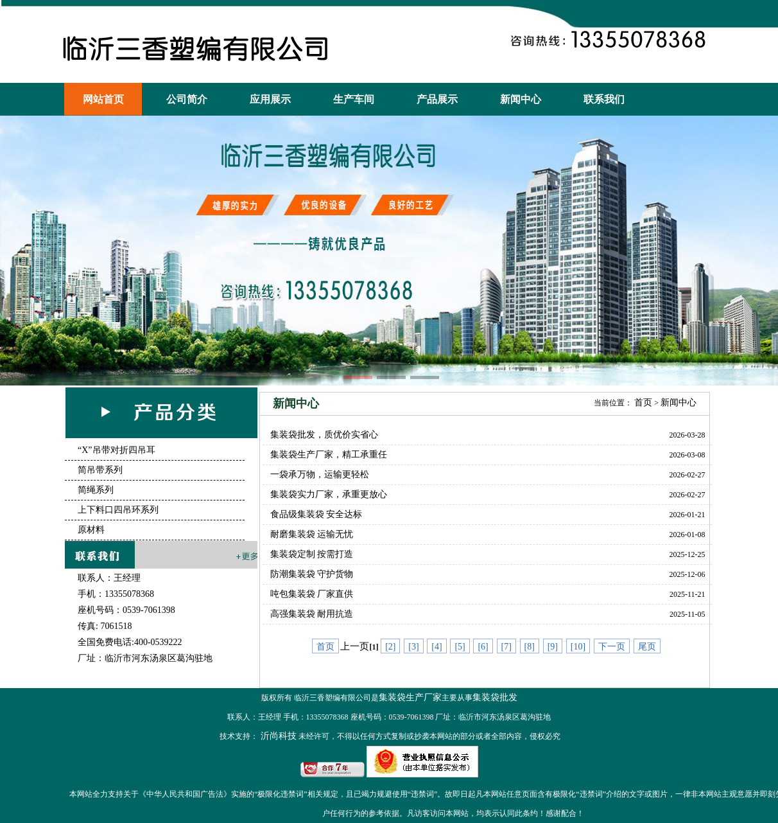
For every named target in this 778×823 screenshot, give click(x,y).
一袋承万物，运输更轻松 (319, 474)
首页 (643, 402)
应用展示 (270, 99)
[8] (529, 646)
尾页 (647, 646)
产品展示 (437, 99)
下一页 (611, 646)
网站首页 (103, 99)
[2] (390, 646)
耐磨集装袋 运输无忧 (312, 534)
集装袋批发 (494, 697)
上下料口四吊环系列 (118, 510)
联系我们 (604, 99)
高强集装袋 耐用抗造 (312, 614)
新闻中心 (520, 99)
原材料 (91, 530)
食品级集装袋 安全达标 (316, 514)
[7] (506, 646)
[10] (578, 646)
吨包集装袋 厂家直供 (312, 594)
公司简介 (186, 99)
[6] (483, 646)
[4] (436, 646)
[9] (553, 646)
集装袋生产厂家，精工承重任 (328, 454)
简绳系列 (96, 490)
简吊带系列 (100, 470)
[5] (459, 646)
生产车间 (353, 99)
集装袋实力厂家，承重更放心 (328, 494)
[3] (413, 646)
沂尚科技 (277, 736)
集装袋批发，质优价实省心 (324, 434)
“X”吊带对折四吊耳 (116, 450)
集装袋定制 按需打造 (312, 554)
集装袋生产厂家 (410, 697)
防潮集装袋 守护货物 (312, 574)
